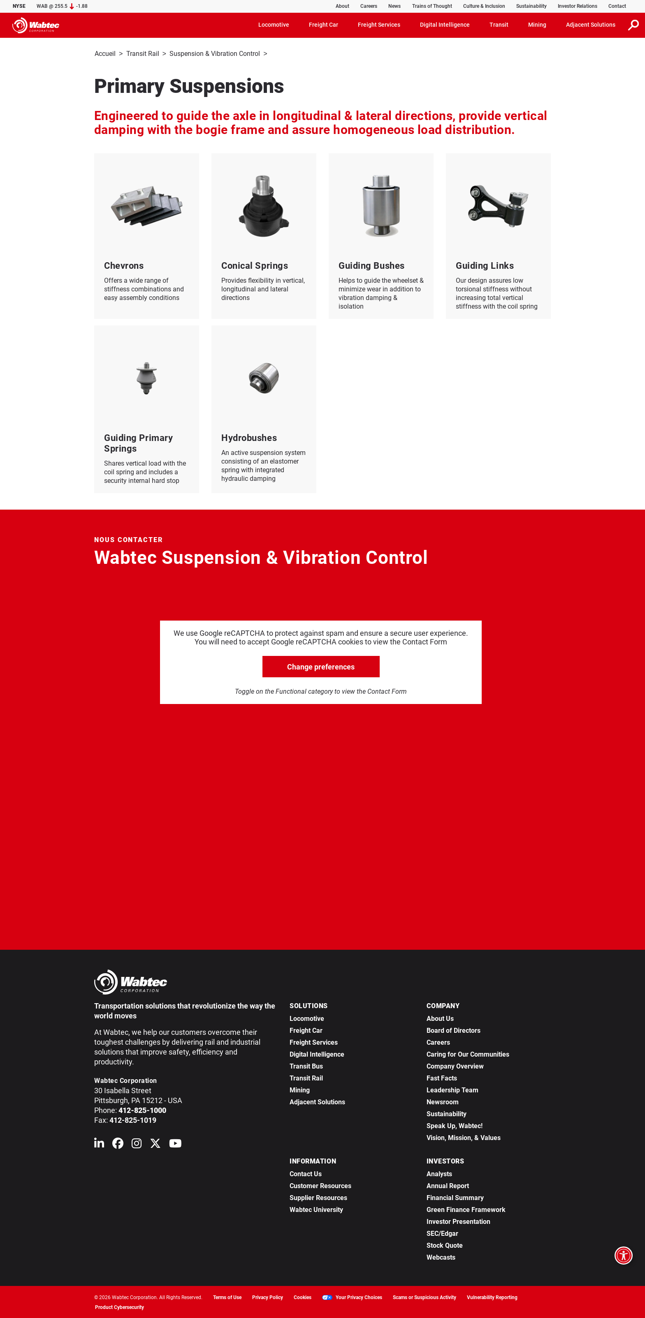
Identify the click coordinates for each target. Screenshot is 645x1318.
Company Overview (455, 1065)
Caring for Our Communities (468, 1053)
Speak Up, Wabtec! (455, 1125)
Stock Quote (445, 1245)
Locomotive (307, 1018)
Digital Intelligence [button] (445, 24)
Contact (617, 6)
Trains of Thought (432, 6)
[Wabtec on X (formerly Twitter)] (155, 1144)
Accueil (105, 54)
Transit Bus (306, 1065)
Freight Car (306, 1030)
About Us (440, 1018)
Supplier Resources (318, 1197)
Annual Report (448, 1185)
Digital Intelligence (317, 1053)
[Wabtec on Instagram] (137, 1144)
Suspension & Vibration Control (214, 54)
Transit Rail (142, 54)
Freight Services (314, 1042)
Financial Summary (455, 1197)
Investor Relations (577, 6)
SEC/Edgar (442, 1233)
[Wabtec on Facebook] (117, 1144)
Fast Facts (442, 1077)
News (394, 6)
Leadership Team (452, 1089)
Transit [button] (499, 24)
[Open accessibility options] (624, 1255)
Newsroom (443, 1101)
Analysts (439, 1173)
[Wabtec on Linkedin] (99, 1144)
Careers (368, 6)
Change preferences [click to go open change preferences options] (321, 666)
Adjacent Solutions (317, 1101)
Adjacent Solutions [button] (590, 24)
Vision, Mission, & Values (464, 1137)
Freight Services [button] (379, 24)
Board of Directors (453, 1030)
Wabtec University (316, 1209)
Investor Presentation (458, 1221)
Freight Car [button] (323, 24)
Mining (300, 1089)
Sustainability (531, 6)
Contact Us (306, 1173)
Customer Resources (320, 1185)
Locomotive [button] (273, 24)
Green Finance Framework (466, 1209)
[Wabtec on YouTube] (175, 1144)
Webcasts (441, 1256)
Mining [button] (537, 24)
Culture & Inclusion (484, 6)
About (342, 6)
